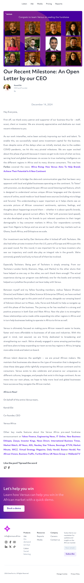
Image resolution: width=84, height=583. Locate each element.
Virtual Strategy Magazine (32, 450)
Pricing (49, 4)
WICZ (15, 450)
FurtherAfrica (42, 454)
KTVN (69, 445)
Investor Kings (28, 441)
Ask (32, 4)
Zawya (16, 441)
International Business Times (65, 441)
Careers (54, 536)
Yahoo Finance (29, 437)
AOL (31, 445)
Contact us (55, 540)
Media (40, 4)
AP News (23, 445)
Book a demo (14, 508)
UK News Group (57, 454)
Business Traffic (26, 454)
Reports (58, 4)
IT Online (61, 437)
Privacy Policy (75, 574)
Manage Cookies (62, 574)
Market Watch (11, 445)
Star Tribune (49, 445)
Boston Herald (68, 450)
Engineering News (46, 437)
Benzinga (60, 445)
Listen (24, 4)
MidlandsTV (74, 454)
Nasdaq (38, 445)
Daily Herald (53, 450)
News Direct (43, 441)
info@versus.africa (12, 536)
